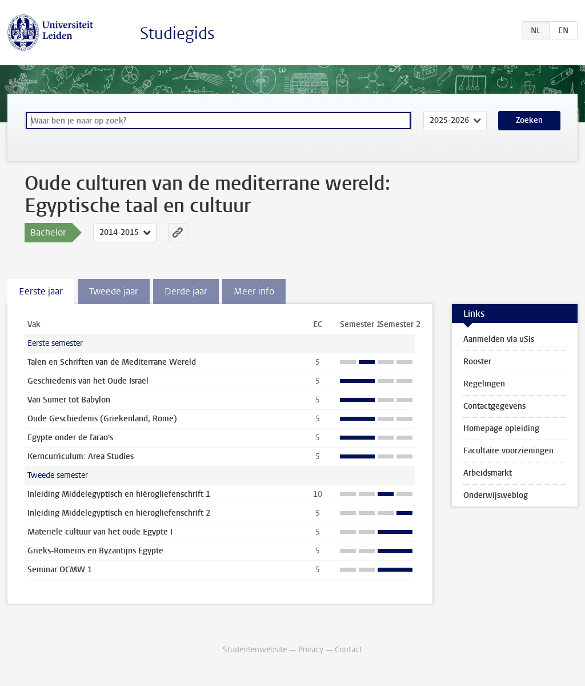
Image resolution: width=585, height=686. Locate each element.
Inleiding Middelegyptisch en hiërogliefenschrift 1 (118, 494)
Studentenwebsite (255, 649)
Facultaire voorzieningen (508, 450)
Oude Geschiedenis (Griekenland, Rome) (102, 418)
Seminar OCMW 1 (59, 569)
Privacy (310, 649)
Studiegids (177, 33)
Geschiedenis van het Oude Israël (88, 381)
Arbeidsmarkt (487, 473)
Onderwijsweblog (495, 495)
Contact (348, 649)
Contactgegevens (494, 406)
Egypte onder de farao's (70, 437)
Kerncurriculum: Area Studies (80, 456)
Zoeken (529, 120)
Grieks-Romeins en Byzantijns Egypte (95, 550)
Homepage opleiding (501, 428)
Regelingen (484, 383)
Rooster (477, 361)
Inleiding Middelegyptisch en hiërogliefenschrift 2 (118, 513)
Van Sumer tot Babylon (68, 399)
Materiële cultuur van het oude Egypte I (100, 532)
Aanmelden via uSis (498, 339)
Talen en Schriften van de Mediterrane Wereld (111, 362)
